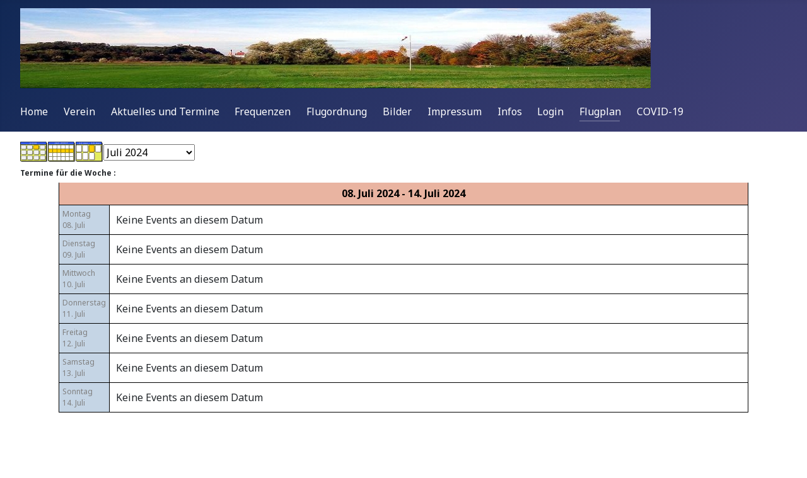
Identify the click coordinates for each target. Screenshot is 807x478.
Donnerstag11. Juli (84, 308)
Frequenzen (263, 111)
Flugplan (600, 111)
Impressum (454, 111)
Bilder (397, 111)
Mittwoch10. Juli (78, 279)
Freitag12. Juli (75, 338)
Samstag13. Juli (78, 367)
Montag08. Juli (76, 219)
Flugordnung (336, 111)
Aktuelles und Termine (165, 111)
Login (550, 111)
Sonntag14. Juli (77, 397)
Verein (79, 111)
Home (34, 111)
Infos (509, 111)
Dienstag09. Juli (78, 249)
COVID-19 (660, 111)
